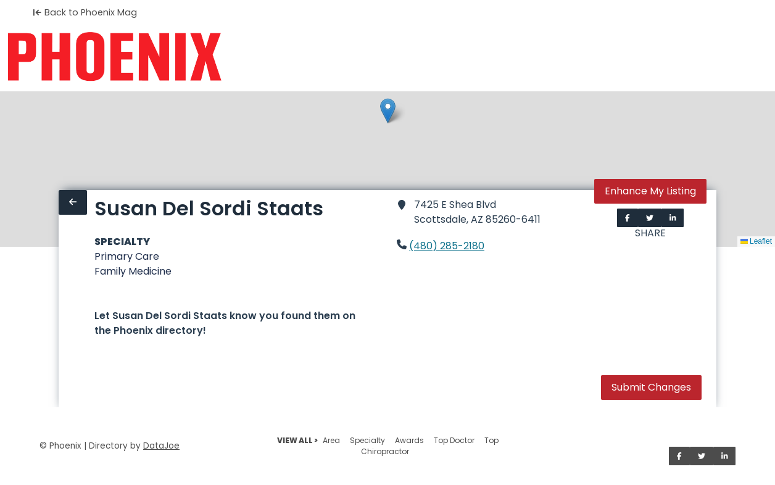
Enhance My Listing (650, 191)
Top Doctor (454, 440)
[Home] (114, 57)
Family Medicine (133, 271)
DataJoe (161, 446)
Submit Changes (651, 387)
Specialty (367, 440)
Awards (409, 440)
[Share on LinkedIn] (672, 218)
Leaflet (756, 241)
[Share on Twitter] (649, 218)
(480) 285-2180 (446, 246)
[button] (388, 110)
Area (331, 440)
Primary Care (126, 256)
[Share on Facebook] (627, 218)
